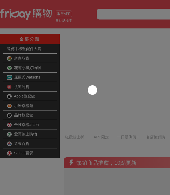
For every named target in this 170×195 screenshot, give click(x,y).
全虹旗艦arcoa (23, 124)
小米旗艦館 (20, 105)
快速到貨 (18, 86)
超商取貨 (18, 58)
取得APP (63, 14)
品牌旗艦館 (20, 115)
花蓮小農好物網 (24, 68)
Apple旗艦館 (21, 96)
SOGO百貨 (20, 153)
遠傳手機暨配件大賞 (24, 49)
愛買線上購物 (22, 134)
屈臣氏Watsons (23, 77)
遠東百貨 (18, 143)
